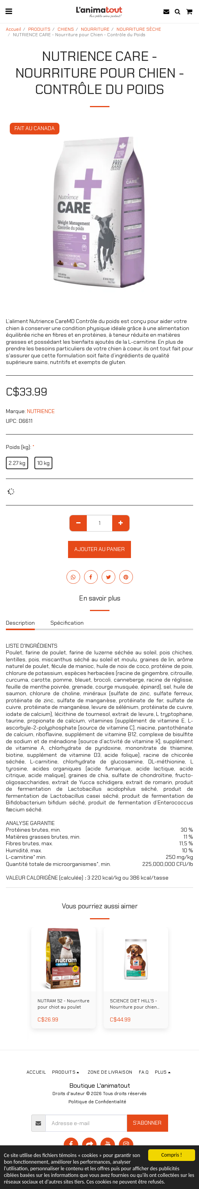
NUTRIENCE (41, 411)
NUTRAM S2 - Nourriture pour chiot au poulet (64, 1004)
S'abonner (147, 1122)
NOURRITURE (95, 29)
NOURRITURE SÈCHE (139, 29)
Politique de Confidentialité (97, 1101)
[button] (8, 11)
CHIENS (65, 29)
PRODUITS (39, 29)
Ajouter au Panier (99, 549)
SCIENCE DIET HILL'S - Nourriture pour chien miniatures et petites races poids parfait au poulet (133, 1004)
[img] (63, 959)
